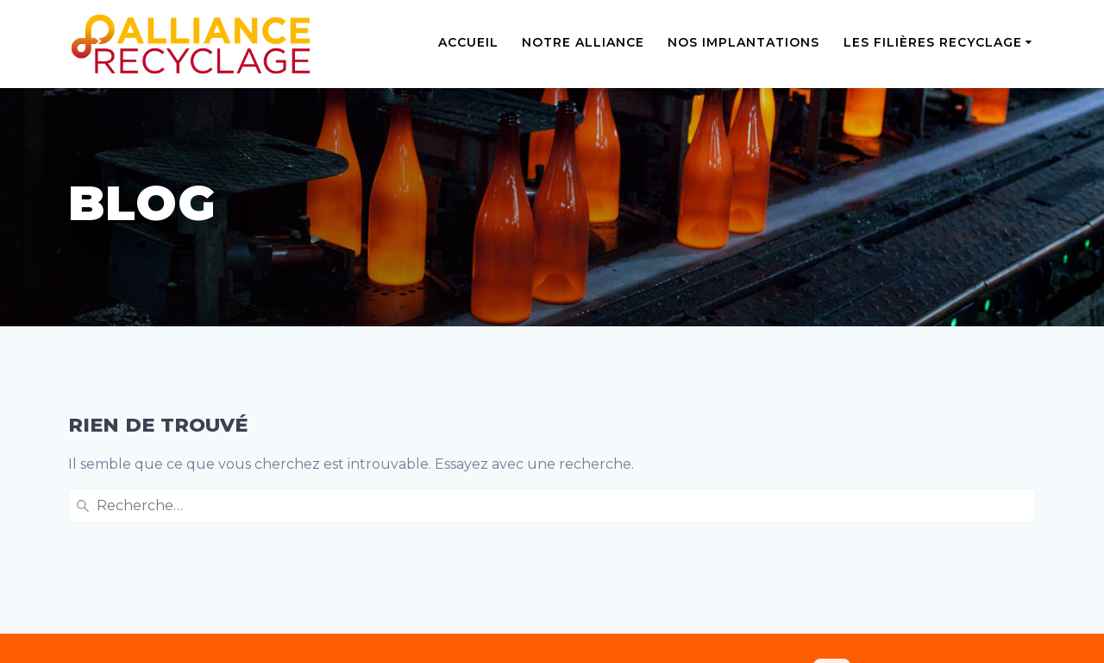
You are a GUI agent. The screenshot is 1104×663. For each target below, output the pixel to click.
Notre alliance (583, 42)
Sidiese (685, 639)
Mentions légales (126, 555)
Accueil (468, 42)
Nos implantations (743, 42)
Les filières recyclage (933, 42)
